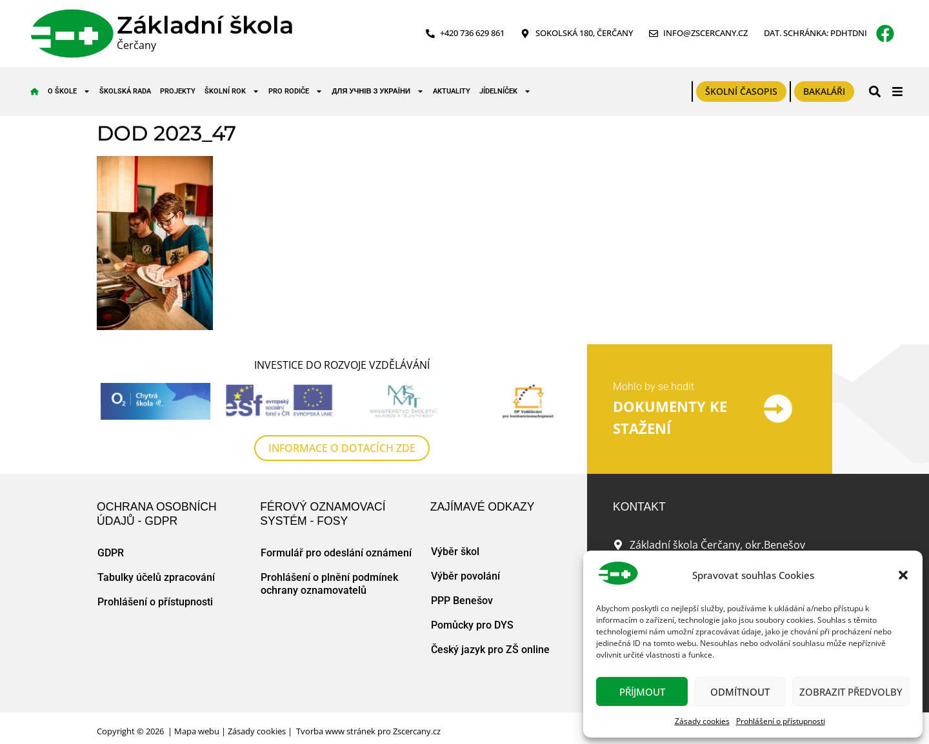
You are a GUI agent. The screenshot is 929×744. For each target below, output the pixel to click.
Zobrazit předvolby (851, 691)
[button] (903, 575)
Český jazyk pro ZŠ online (490, 649)
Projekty (177, 91)
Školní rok (232, 91)
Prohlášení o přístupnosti (780, 721)
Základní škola (205, 24)
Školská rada (125, 91)
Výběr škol (455, 551)
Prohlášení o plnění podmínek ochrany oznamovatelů (329, 583)
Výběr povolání (465, 576)
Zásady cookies (702, 721)
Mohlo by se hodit (653, 386)
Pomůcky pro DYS (472, 625)
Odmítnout (740, 691)
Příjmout (642, 691)
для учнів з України (378, 91)
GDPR (110, 553)
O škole (69, 91)
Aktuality (451, 91)
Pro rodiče (295, 91)
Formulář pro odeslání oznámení (336, 553)
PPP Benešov (462, 600)
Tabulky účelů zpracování (156, 577)
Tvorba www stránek (335, 731)
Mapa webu (196, 731)
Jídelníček (505, 91)
